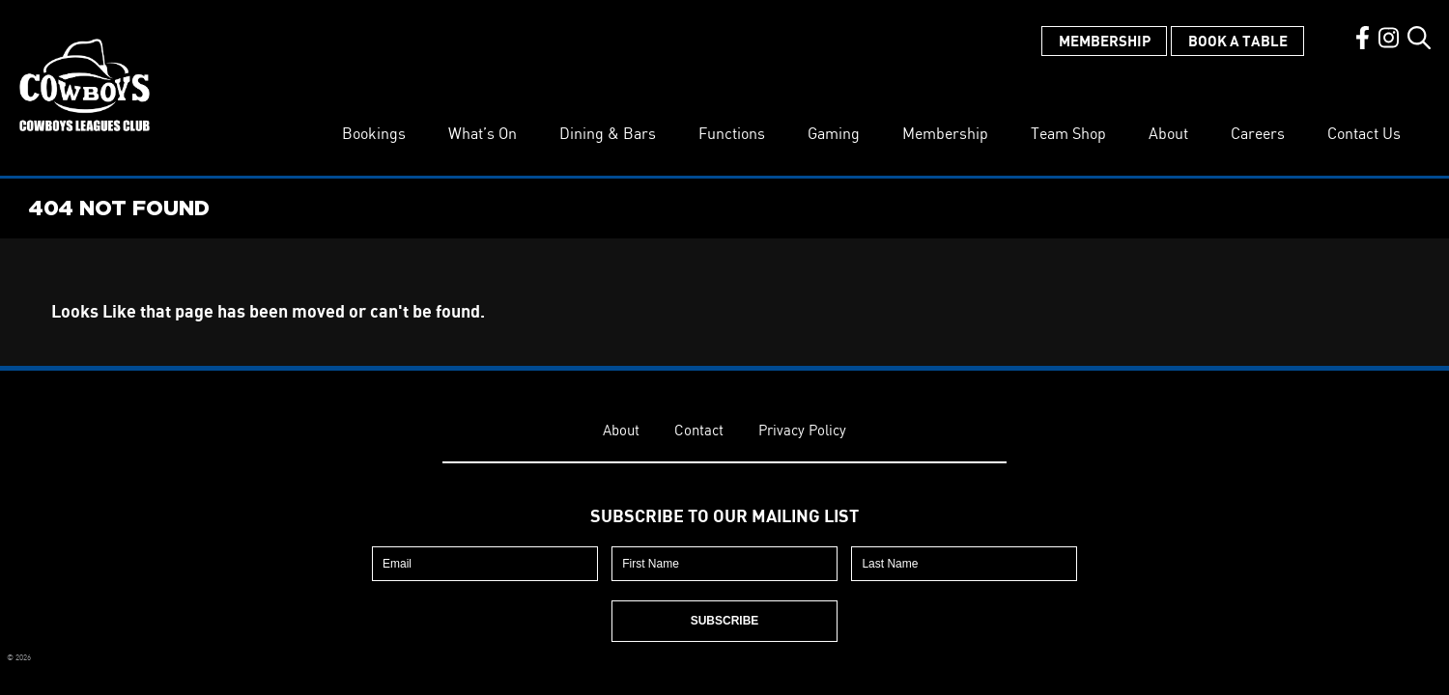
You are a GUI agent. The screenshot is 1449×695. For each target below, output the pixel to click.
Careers (1258, 133)
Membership (1105, 40)
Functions (731, 133)
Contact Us (1364, 133)
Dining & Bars (607, 133)
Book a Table (1238, 40)
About (1168, 133)
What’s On (482, 133)
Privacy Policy (802, 430)
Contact (699, 430)
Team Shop (1068, 133)
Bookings (374, 133)
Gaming (834, 133)
